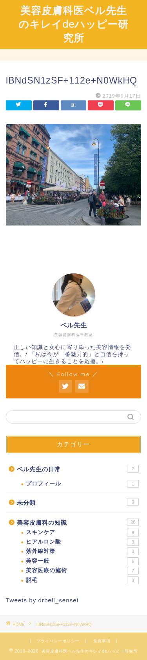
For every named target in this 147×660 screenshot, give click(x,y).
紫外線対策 (82, 551)
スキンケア (82, 532)
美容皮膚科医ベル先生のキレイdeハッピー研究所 (73, 24)
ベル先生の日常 (78, 469)
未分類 (78, 502)
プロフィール (82, 484)
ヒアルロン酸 (82, 542)
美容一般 (82, 561)
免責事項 (102, 641)
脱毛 (82, 580)
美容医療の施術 (82, 571)
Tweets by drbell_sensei (42, 600)
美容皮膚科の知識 (78, 522)
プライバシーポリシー (58, 641)
